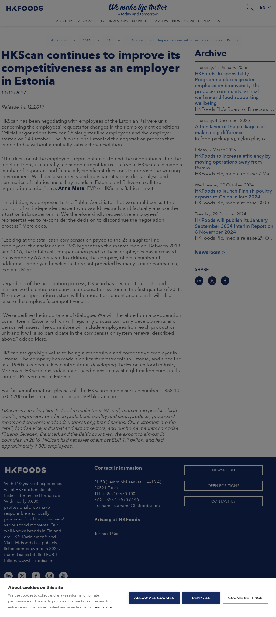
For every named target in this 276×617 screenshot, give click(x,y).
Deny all (201, 598)
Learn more (102, 607)
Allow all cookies (154, 598)
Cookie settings (245, 598)
